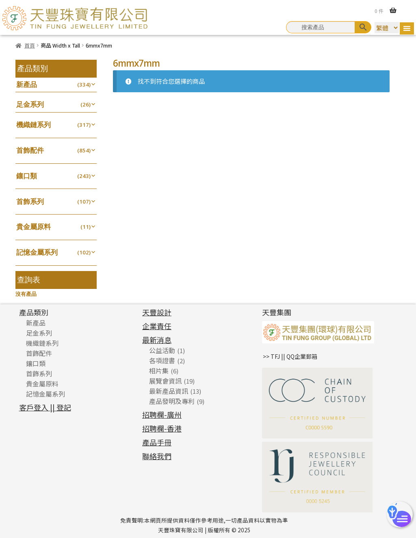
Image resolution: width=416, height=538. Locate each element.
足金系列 (30, 104)
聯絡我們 (156, 456)
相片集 (159, 370)
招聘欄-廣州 (162, 414)
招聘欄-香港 (162, 428)
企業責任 (156, 326)
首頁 (29, 45)
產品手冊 (156, 442)
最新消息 (156, 339)
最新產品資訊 (168, 391)
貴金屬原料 (33, 226)
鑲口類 (26, 175)
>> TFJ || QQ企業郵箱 (290, 356)
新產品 (26, 84)
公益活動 (162, 350)
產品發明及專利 (172, 401)
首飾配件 (30, 150)
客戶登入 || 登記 (45, 407)
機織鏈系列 (33, 124)
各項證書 (162, 360)
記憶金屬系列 (37, 252)
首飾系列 (30, 201)
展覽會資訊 (165, 381)
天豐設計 (156, 312)
